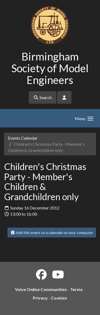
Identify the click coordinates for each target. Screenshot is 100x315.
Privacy (40, 297)
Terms (76, 289)
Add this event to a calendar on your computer (51, 232)
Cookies (59, 297)
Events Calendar (23, 137)
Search (42, 97)
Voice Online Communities (41, 289)
